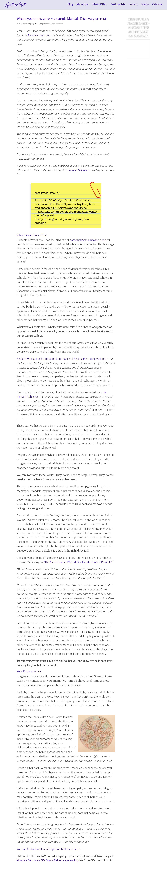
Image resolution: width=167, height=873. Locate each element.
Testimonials (117, 5)
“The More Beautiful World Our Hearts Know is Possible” (78, 562)
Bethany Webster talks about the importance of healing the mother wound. (61, 359)
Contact (133, 5)
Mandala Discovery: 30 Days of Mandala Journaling (47, 860)
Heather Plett (24, 24)
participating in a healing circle (88, 240)
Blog (70, 5)
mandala (46, 24)
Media (145, 5)
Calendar (157, 5)
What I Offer (99, 5)
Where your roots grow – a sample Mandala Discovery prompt (61, 19)
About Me (82, 5)
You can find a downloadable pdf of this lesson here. (48, 849)
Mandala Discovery (39, 35)
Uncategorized (57, 24)
